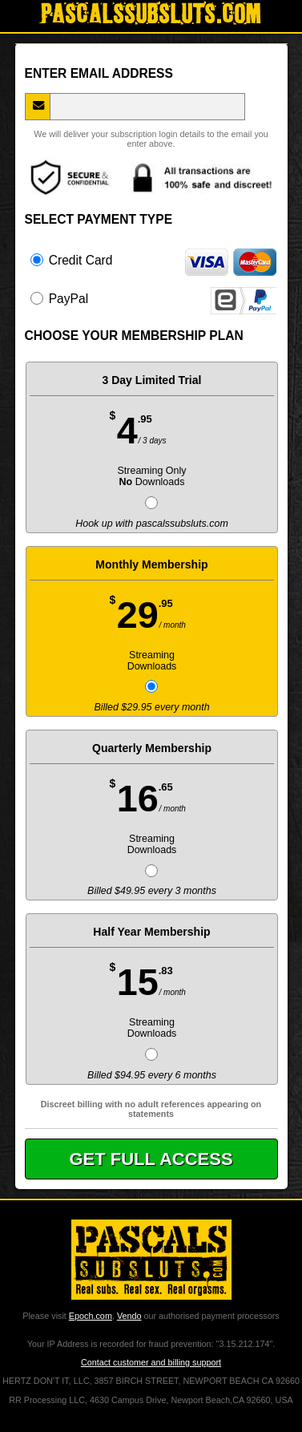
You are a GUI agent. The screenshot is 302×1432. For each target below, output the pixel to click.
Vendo (129, 1316)
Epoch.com (90, 1316)
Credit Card (153, 260)
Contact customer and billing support (151, 1362)
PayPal (153, 298)
